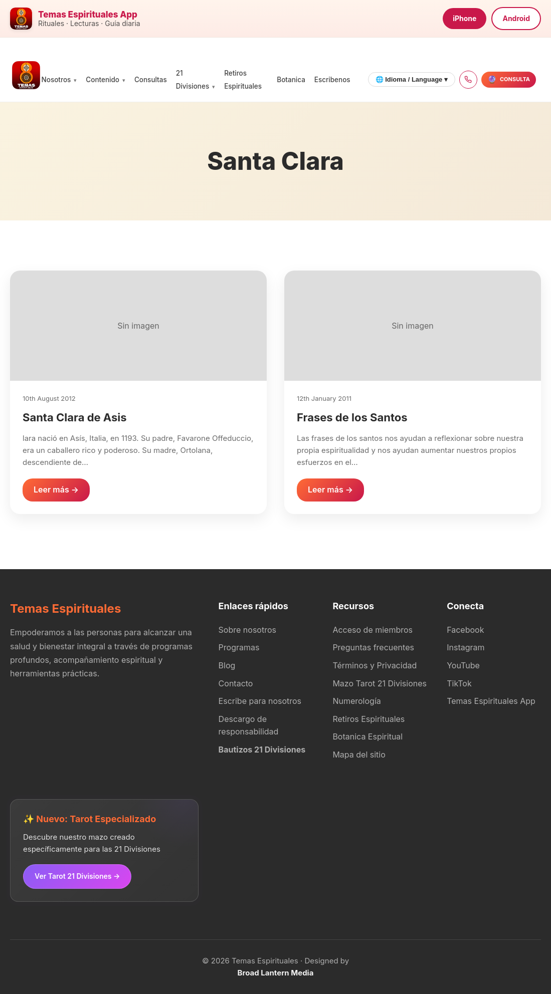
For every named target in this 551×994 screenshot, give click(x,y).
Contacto (236, 683)
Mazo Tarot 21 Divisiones (379, 683)
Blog (227, 665)
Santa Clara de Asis (75, 417)
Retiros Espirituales (368, 719)
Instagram (465, 647)
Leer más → (56, 489)
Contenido (102, 80)
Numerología (356, 701)
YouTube (463, 665)
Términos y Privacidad (374, 665)
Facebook (465, 630)
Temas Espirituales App (491, 701)
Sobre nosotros (247, 630)
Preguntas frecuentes (373, 647)
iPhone (464, 18)
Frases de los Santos (352, 417)
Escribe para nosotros (260, 701)
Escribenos (332, 80)
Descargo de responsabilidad (249, 725)
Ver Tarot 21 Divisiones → (77, 876)
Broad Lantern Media (276, 972)
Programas (239, 647)
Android (516, 18)
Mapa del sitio (358, 755)
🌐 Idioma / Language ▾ (412, 79)
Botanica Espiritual (367, 736)
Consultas (150, 80)
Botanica (291, 80)
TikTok (459, 683)
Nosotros (56, 80)
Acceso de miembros (372, 630)
